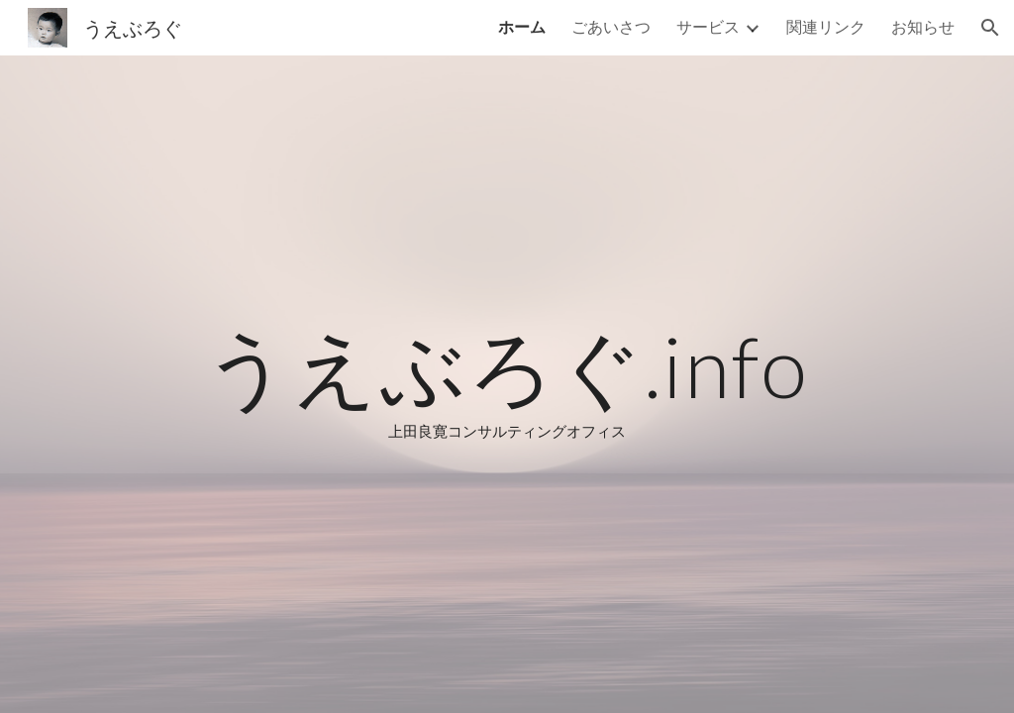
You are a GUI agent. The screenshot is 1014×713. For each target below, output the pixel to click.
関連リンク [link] (825, 26)
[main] (507, 384)
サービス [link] (708, 26)
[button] (990, 27)
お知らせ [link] (923, 26)
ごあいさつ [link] (611, 26)
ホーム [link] (522, 26)
